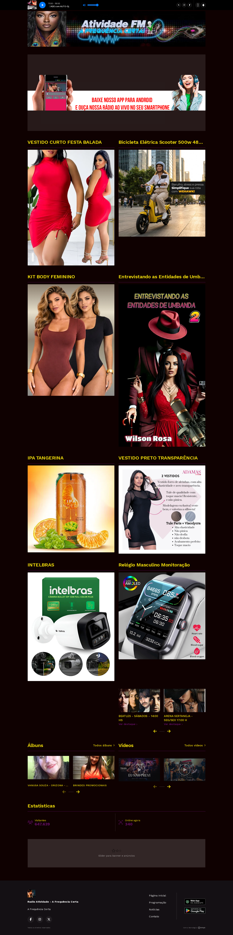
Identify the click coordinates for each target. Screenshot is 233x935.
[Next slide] (169, 731)
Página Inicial (157, 895)
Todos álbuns (104, 745)
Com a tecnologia (194, 928)
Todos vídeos (194, 745)
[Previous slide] (64, 792)
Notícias (154, 909)
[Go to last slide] (155, 731)
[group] (48, 770)
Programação (157, 902)
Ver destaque (128, 724)
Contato (154, 916)
